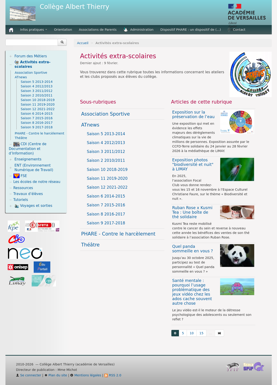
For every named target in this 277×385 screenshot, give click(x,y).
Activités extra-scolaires (33, 64)
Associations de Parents (98, 29)
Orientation (63, 29)
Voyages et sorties (33, 206)
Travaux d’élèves (28, 194)
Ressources (23, 188)
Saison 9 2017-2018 (106, 223)
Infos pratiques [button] (33, 29)
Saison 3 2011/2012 (106, 151)
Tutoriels (20, 200)
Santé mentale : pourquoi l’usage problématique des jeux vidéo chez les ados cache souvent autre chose (192, 292)
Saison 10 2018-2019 (107, 169)
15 (201, 333)
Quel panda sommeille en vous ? (192, 248)
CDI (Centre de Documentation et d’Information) (28, 148)
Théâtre (90, 245)
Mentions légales (85, 375)
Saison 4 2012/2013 (106, 142)
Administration (138, 30)
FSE (20, 176)
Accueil (83, 43)
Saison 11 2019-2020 (107, 178)
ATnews (90, 125)
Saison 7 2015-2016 (106, 205)
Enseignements (27, 159)
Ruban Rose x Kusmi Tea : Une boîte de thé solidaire (192, 212)
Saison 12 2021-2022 (107, 187)
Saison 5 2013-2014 (106, 134)
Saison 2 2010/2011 (106, 160)
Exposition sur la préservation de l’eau (193, 114)
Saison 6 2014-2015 (106, 196)
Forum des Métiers (30, 56)
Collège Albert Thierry (74, 6)
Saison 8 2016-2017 (106, 214)
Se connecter (28, 375)
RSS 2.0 (112, 375)
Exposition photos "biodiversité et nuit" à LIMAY (192, 164)
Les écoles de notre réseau (37, 182)
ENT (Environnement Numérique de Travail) (33, 167)
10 (192, 333)
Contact (236, 30)
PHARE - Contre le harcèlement (118, 234)
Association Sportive (105, 114)
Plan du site (55, 375)
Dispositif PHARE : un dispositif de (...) (190, 29)
